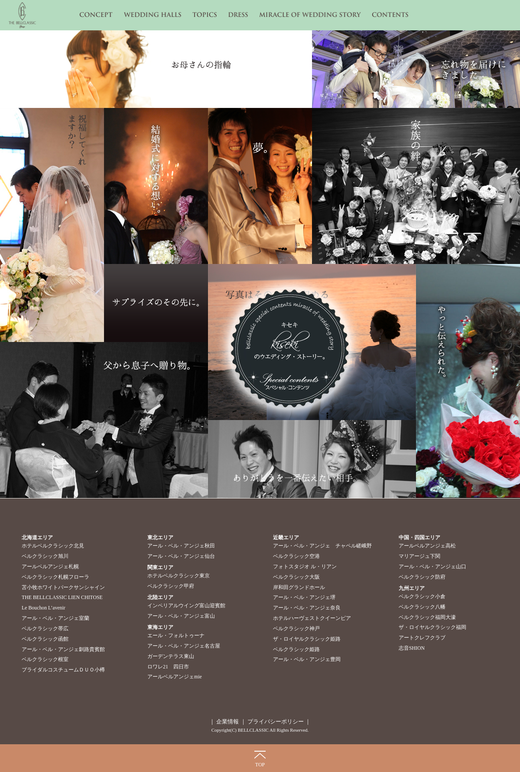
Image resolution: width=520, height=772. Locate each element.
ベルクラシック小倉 (422, 596)
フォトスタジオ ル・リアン (305, 567)
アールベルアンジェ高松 (427, 546)
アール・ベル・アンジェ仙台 (181, 556)
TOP (260, 765)
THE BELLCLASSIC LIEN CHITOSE (62, 597)
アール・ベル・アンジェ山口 (432, 567)
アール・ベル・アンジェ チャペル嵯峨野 (322, 546)
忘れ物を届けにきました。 (416, 69)
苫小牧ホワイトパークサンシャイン (63, 587)
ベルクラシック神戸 (296, 628)
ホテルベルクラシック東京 (178, 576)
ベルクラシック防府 (422, 577)
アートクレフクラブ (422, 638)
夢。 (260, 186)
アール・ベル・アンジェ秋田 (181, 546)
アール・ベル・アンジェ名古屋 (183, 646)
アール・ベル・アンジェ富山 (181, 616)
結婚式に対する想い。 (156, 186)
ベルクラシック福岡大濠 (427, 617)
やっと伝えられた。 (468, 381)
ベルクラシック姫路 (296, 649)
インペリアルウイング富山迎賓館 (186, 606)
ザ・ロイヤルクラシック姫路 (307, 639)
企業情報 (227, 721)
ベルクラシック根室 (45, 659)
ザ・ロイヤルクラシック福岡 (432, 627)
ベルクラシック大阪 (296, 577)
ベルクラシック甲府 (170, 586)
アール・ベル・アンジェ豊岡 (307, 659)
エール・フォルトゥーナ (176, 635)
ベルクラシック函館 (45, 639)
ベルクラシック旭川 (45, 556)
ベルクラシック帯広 (45, 628)
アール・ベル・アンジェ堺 (304, 597)
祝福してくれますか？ (52, 225)
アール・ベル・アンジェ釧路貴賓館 (63, 649)
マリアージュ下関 (419, 556)
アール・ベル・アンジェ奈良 (307, 608)
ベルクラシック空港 (296, 556)
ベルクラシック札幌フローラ (55, 577)
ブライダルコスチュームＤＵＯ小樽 (63, 670)
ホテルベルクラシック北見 (53, 546)
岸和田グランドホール (299, 587)
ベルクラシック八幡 (422, 607)
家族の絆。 (416, 186)
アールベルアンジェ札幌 (50, 567)
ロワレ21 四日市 (168, 667)
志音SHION (412, 648)
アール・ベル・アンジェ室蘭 (55, 618)
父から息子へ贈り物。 (104, 420)
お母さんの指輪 (156, 69)
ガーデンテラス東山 (170, 656)
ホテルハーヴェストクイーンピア (312, 618)
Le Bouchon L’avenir (43, 608)
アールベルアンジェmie (174, 677)
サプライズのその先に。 (156, 303)
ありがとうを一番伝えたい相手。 (312, 459)
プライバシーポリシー (275, 721)
